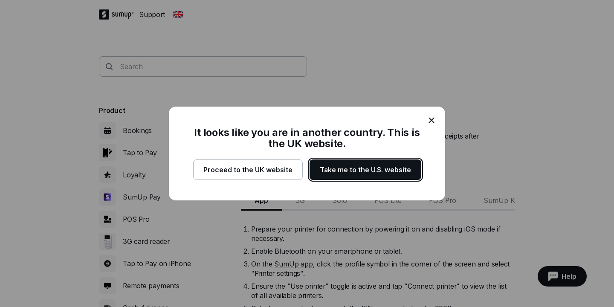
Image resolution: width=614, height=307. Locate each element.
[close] (431, 120)
